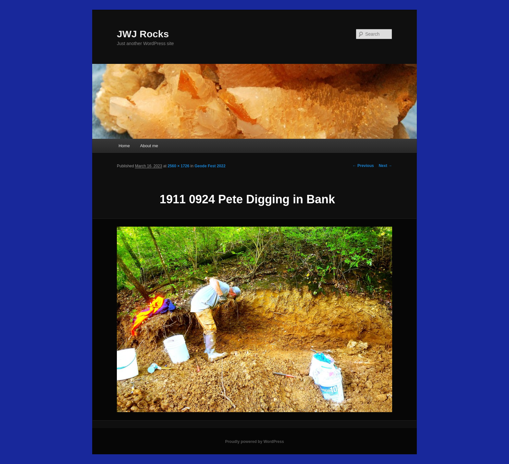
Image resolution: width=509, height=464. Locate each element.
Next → (385, 165)
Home (124, 145)
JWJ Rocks (143, 34)
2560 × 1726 (178, 166)
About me (149, 145)
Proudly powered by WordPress (254, 441)
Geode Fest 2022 (209, 166)
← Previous (363, 165)
